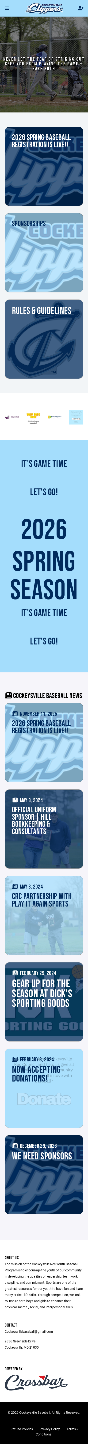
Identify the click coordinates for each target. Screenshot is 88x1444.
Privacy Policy (50, 1429)
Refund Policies (22, 1429)
